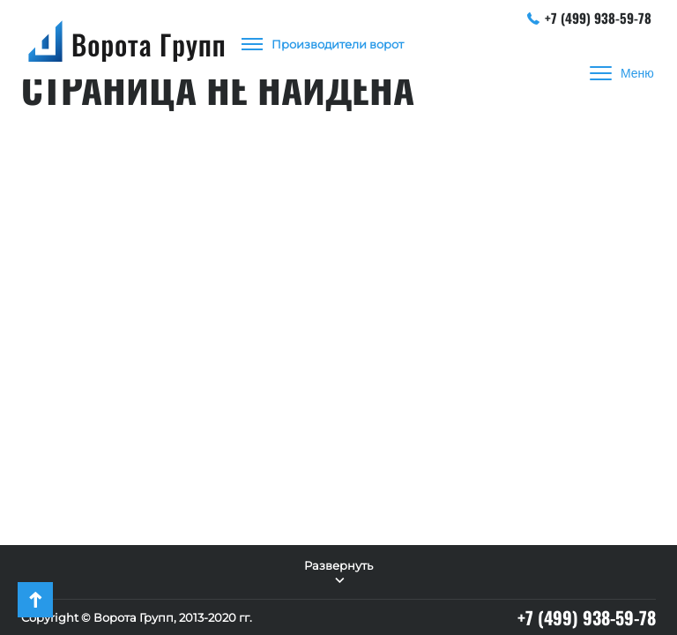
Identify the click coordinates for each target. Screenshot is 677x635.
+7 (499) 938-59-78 (589, 17)
